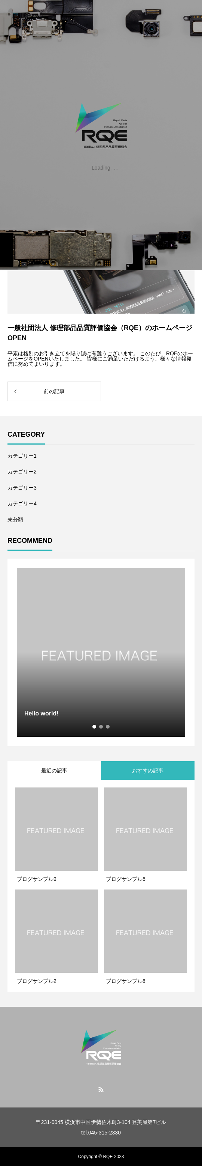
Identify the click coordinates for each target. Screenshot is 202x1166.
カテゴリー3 (22, 488)
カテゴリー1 (22, 456)
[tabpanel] (101, 652)
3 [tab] (108, 727)
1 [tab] (94, 727)
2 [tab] (101, 727)
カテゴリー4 (22, 503)
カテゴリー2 (22, 472)
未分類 (15, 520)
